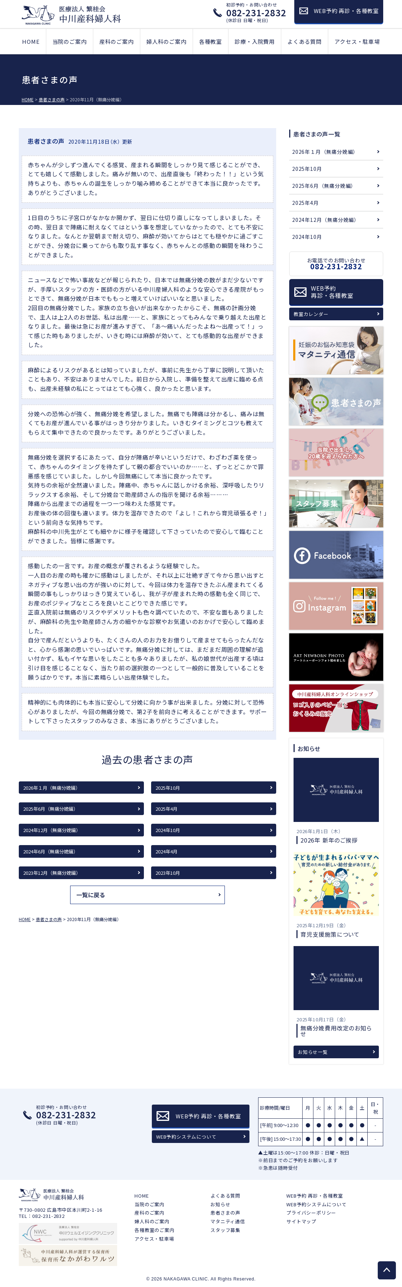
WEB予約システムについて (186, 1136)
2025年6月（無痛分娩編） (50, 808)
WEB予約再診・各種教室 (332, 291)
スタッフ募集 (225, 1230)
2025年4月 (166, 808)
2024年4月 (166, 851)
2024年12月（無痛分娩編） (52, 830)
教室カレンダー (311, 314)
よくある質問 (304, 41)
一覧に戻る (90, 894)
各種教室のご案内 (154, 1230)
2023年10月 (167, 872)
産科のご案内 (116, 41)
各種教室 (210, 41)
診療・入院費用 (255, 41)
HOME (30, 41)
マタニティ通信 (227, 1221)
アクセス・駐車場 (357, 41)
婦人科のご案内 (166, 41)
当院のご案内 (69, 41)
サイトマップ (301, 1221)
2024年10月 (167, 830)
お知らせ (220, 1204)
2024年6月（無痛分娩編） (50, 851)
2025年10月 (167, 787)
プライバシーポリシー (311, 1212)
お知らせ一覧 (313, 1051)
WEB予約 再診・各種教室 (314, 1195)
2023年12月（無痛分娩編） (52, 872)
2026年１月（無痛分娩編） (51, 787)
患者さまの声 (225, 1212)
